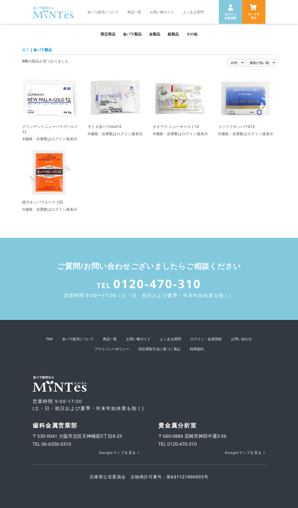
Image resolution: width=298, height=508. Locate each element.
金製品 (154, 34)
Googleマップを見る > (119, 452)
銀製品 (173, 34)
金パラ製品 (132, 34)
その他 (191, 34)
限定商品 (108, 34)
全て (26, 49)
